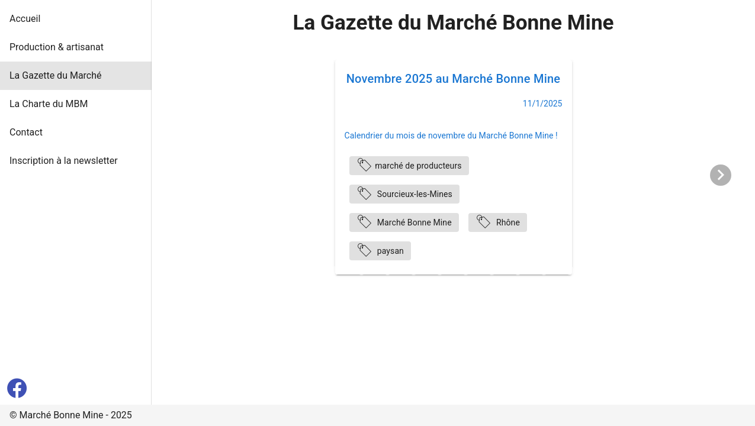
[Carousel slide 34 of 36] (465, 287)
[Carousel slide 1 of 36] (179, 270)
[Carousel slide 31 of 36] (387, 287)
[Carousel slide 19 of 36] (648, 270)
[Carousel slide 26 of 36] (257, 287)
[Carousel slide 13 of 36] (491, 270)
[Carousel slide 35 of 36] (491, 287)
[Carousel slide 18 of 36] (621, 270)
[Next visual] (720, 175)
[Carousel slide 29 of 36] (335, 287)
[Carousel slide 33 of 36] (439, 287)
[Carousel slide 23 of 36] (179, 287)
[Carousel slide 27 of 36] (283, 287)
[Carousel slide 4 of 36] (257, 270)
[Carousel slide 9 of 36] (387, 270)
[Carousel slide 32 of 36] (413, 287)
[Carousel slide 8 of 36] (361, 270)
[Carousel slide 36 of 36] (517, 287)
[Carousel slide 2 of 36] (205, 270)
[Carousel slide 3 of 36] (231, 270)
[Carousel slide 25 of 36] (231, 287)
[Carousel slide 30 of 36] (361, 287)
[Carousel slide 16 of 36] (569, 270)
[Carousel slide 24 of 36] (205, 287)
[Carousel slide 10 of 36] (413, 270)
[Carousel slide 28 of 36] (309, 287)
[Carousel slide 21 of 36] (700, 270)
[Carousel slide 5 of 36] (283, 270)
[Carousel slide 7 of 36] (335, 270)
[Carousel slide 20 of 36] (674, 270)
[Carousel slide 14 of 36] (517, 270)
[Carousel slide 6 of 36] (309, 270)
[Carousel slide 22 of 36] (726, 270)
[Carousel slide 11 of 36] (439, 270)
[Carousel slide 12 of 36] (465, 270)
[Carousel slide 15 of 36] (543, 270)
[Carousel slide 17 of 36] (595, 270)
